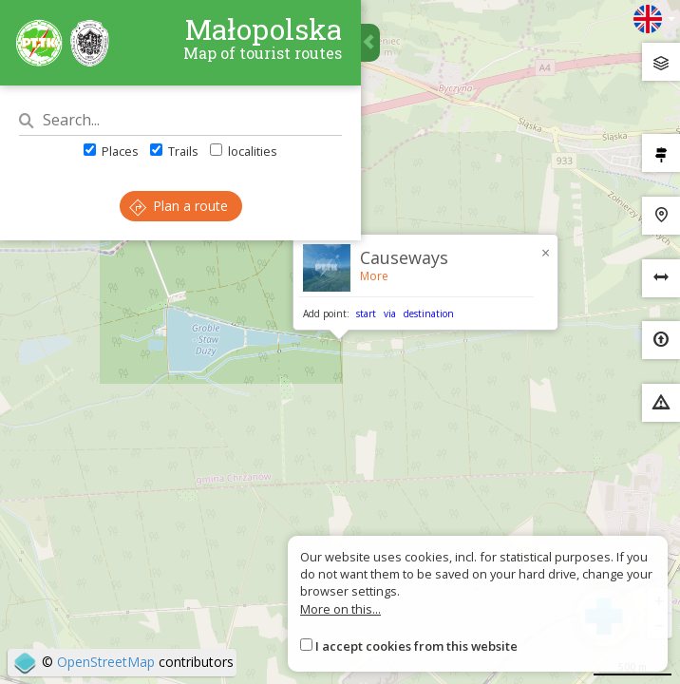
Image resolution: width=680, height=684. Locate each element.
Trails (174, 151)
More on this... (340, 609)
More (374, 276)
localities (243, 151)
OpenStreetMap (106, 662)
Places (111, 151)
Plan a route (178, 206)
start (366, 313)
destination (429, 313)
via (390, 313)
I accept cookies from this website (416, 646)
